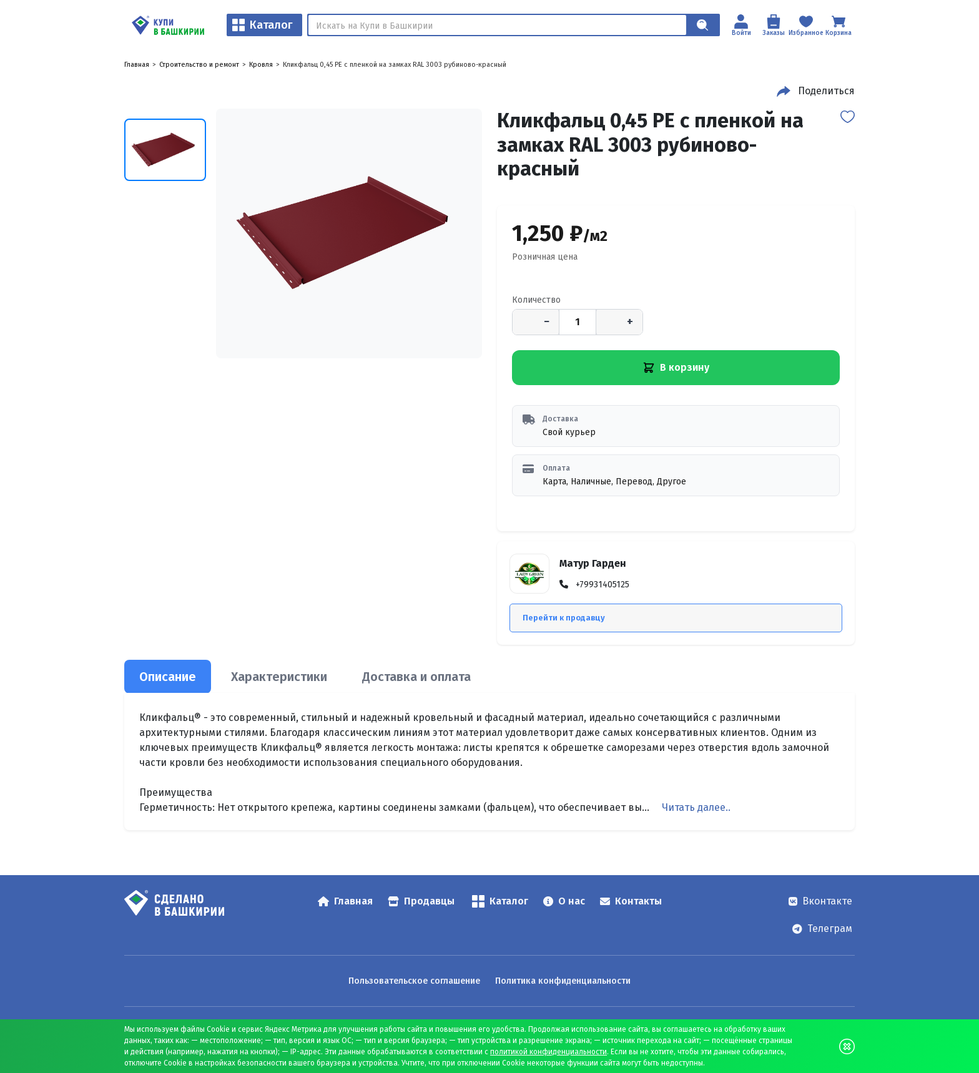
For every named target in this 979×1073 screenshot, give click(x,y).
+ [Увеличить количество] (630, 321)
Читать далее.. (696, 807)
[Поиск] (497, 25)
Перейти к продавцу (564, 617)
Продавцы (421, 901)
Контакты (631, 901)
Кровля (261, 65)
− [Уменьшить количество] (546, 321)
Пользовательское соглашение (414, 981)
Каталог (262, 25)
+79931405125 (602, 584)
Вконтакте (820, 901)
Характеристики (279, 676)
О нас (564, 901)
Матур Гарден (592, 563)
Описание (167, 676)
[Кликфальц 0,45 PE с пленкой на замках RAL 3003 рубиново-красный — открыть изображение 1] (349, 233)
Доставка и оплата (416, 676)
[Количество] (577, 322)
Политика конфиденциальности (563, 981)
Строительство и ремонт (199, 65)
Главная (136, 65)
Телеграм (822, 928)
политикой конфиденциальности (548, 1051)
